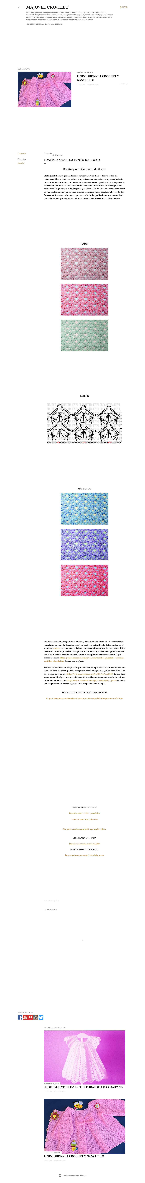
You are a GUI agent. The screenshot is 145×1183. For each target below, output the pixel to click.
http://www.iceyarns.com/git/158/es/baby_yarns (92, 680)
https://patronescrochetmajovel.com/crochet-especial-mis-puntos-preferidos (84, 698)
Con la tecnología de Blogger (72, 1175)
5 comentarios (59, 1091)
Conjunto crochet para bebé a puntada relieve (84, 829)
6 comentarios (93, 84)
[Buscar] (123, 7)
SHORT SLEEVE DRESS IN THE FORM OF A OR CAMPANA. (83, 1087)
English (58, 24)
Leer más (123, 84)
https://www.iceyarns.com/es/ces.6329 (84, 844)
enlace (56, 648)
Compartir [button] (81, 84)
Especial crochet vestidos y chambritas (84, 813)
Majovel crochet (47, 7)
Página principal (34, 24)
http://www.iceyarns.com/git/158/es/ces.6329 (90, 674)
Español (48, 24)
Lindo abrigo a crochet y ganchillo (74, 1156)
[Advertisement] (70, 42)
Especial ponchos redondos (84, 819)
